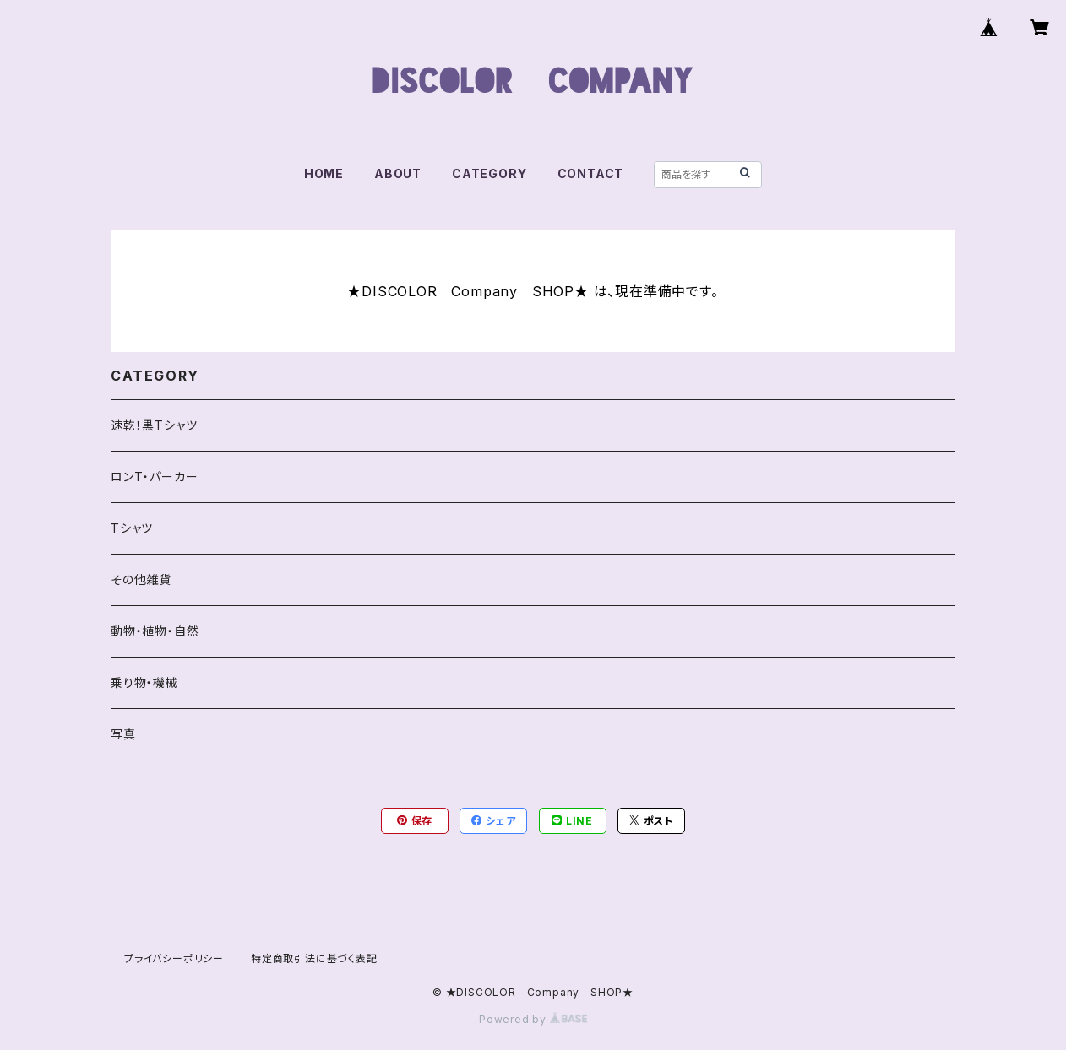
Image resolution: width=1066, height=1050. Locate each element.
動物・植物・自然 (155, 631)
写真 (123, 734)
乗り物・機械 (144, 682)
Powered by (533, 1019)
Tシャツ (132, 528)
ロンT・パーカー (154, 476)
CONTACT (590, 173)
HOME (324, 173)
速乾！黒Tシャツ (154, 425)
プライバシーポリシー (174, 958)
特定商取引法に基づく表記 (314, 958)
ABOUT (398, 173)
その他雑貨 (141, 579)
